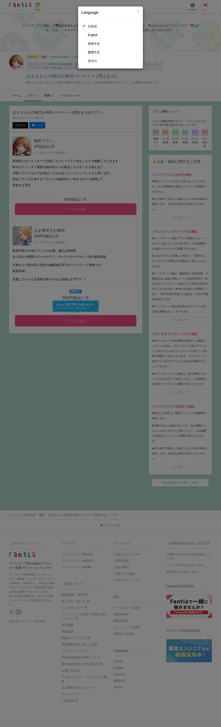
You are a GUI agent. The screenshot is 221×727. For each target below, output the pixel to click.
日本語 (92, 26)
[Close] (138, 11)
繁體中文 (94, 52)
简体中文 (94, 43)
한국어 (92, 61)
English (93, 35)
